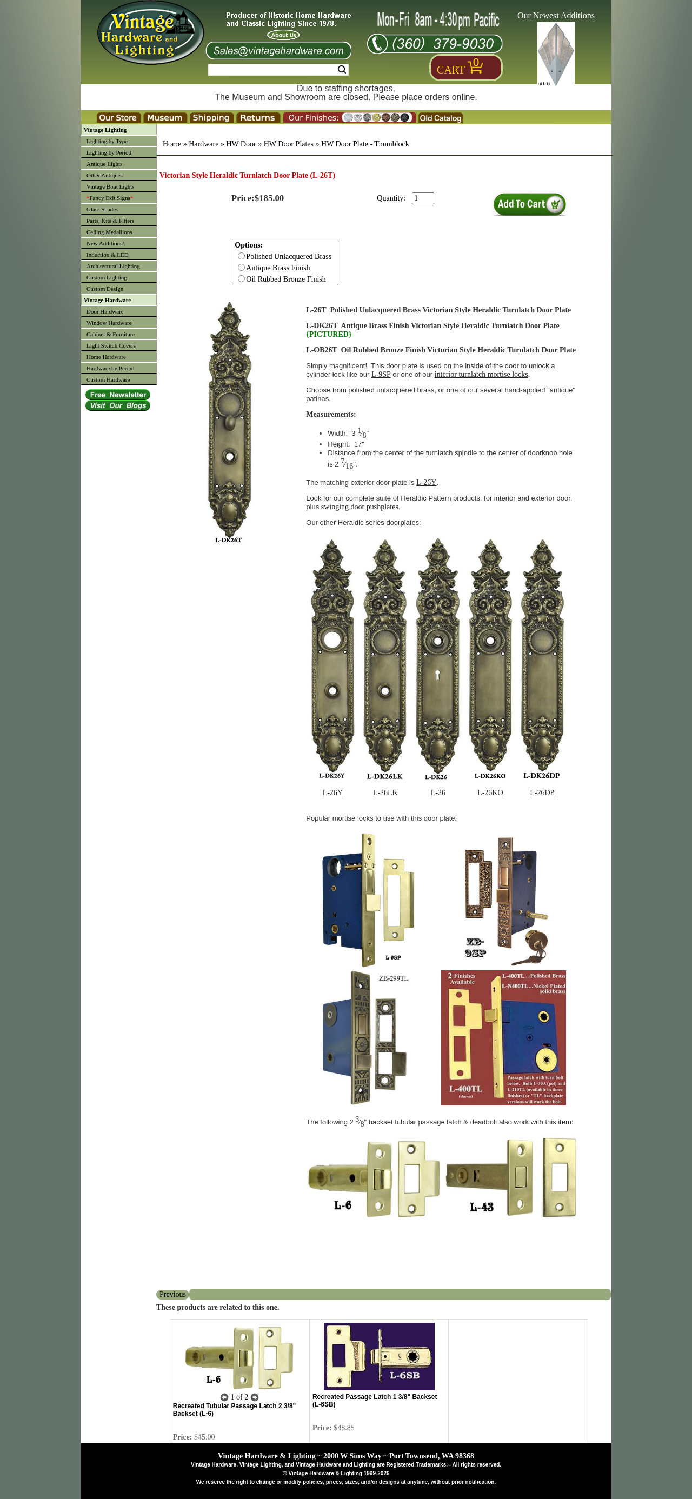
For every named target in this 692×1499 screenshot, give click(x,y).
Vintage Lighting (105, 129)
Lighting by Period (108, 152)
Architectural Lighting (113, 266)
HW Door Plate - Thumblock (365, 144)
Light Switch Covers (111, 345)
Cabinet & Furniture (110, 334)
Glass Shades (102, 209)
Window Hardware (109, 322)
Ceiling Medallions (109, 232)
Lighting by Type (107, 141)
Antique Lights (104, 164)
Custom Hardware (108, 379)
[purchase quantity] (423, 198)
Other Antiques (104, 175)
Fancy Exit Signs (109, 198)
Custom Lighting (106, 277)
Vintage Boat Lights (110, 186)
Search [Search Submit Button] (342, 70)
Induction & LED (107, 254)
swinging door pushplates (359, 507)
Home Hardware (106, 357)
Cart (451, 70)
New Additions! (105, 243)
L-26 (438, 793)
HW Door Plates (289, 144)
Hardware (203, 144)
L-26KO (490, 793)
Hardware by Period (110, 368)
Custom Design (104, 288)
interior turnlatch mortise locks (481, 374)
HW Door (241, 144)
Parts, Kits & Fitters (110, 220)
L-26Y (426, 482)
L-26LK (385, 793)
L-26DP (542, 793)
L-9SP (381, 374)
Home (172, 144)
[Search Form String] (278, 70)
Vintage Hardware (107, 300)
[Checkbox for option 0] (241, 255)
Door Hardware (105, 311)
